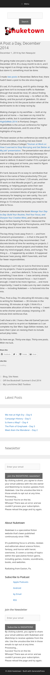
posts (14, 76)
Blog (5, 376)
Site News (13, 376)
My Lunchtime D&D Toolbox (17, 384)
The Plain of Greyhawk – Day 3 (20, 426)
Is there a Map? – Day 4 (16, 422)
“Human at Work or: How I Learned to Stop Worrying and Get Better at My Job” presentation (25, 147)
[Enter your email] (22, 467)
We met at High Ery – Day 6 (18, 414)
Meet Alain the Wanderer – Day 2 (21, 430)
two (9, 76)
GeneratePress (38, 671)
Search (25, 21)
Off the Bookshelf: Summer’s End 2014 (22, 380)
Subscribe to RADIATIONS (20, 627)
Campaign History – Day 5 (18, 418)
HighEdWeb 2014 (8, 121)
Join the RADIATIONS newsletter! (24, 475)
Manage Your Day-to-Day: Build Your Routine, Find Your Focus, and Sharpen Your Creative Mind (24, 214)
